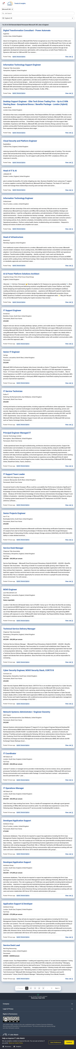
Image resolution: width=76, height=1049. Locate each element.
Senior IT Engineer (11, 352)
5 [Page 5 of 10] (43, 988)
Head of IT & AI (10, 171)
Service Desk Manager (13, 548)
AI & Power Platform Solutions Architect (21, 274)
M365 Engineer (10, 589)
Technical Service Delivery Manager (19, 629)
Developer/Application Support (17, 821)
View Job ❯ (69, 57)
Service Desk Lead (11, 945)
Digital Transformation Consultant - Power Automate (26, 30)
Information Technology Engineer (18, 198)
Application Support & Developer (17, 904)
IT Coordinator (9, 753)
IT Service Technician (12, 391)
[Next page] (57, 988)
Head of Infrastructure (13, 237)
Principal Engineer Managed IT (17, 433)
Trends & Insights (20, 3)
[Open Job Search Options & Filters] (3, 3)
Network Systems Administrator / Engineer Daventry (26, 712)
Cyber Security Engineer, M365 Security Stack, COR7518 (28, 670)
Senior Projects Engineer (14, 513)
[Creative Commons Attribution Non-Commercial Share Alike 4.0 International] (30, 1018)
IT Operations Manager (13, 788)
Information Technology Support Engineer (22, 65)
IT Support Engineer (12, 310)
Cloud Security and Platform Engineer (20, 141)
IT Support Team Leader (14, 474)
